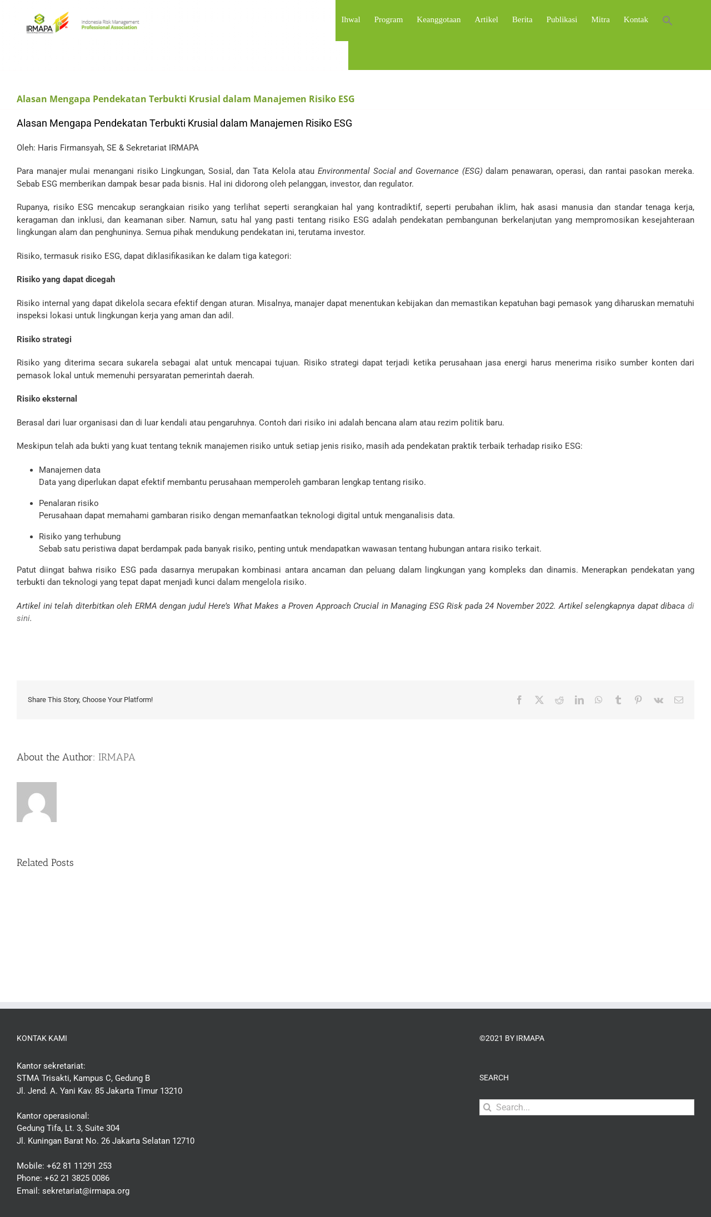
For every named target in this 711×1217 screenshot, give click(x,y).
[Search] (487, 1107)
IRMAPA (117, 757)
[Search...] (586, 1107)
